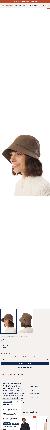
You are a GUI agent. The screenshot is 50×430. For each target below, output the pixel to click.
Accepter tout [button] (7, 423)
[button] (39, 5)
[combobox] (17, 401)
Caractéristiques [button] (38, 386)
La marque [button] (34, 5)
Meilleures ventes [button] (9, 5)
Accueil (3, 336)
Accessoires (8, 336)
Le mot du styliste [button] (38, 393)
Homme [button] (15, 5)
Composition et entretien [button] (38, 390)
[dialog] (11, 414)
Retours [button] (38, 401)
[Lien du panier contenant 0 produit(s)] (48, 5)
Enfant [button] (30, 5)
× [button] (19, 401)
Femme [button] (19, 5)
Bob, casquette (15, 336)
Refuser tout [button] (16, 423)
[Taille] (25, 359)
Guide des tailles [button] (38, 397)
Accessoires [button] (25, 5)
